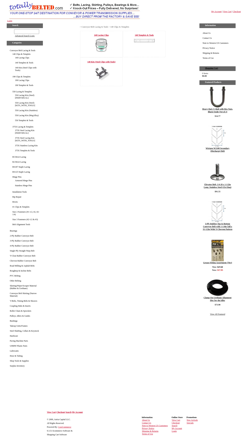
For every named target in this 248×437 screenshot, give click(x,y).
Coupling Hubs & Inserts (20, 306)
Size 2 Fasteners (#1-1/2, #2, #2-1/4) (25, 213)
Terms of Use (208, 58)
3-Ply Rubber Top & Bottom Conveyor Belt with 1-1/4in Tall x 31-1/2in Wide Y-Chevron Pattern (217, 226)
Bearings (13, 231)
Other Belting (15, 281)
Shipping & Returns (211, 53)
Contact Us (207, 38)
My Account (216, 11)
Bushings (14, 321)
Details (218, 120)
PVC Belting (15, 276)
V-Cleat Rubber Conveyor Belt (22, 256)
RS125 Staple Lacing (21, 172)
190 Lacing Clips (22, 80)
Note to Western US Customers (215, 43)
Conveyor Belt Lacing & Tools (22, 50)
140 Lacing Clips (22, 57)
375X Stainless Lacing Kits (26, 145)
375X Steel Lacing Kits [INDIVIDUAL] (24, 131)
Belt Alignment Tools (21, 224)
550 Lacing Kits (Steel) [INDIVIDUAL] (24, 96)
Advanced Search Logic (25, 36)
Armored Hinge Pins (23, 180)
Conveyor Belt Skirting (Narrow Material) (23, 294)
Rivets (15, 202)
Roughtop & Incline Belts (20, 271)
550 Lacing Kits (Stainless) (26, 110)
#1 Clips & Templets (20, 207)
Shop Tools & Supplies (19, 361)
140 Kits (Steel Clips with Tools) (26, 68)
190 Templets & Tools (24, 85)
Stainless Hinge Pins (23, 185)
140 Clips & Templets (21, 54)
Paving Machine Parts (19, 341)
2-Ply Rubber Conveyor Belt (22, 236)
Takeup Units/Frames (19, 326)
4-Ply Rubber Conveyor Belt (22, 246)
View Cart (227, 11)
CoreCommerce (64, 427)
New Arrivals (192, 420)
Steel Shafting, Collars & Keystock (24, 331)
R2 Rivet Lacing (19, 162)
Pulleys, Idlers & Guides (20, 316)
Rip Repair (16, 197)
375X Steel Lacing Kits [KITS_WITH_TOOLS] (25, 139)
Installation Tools (19, 192)
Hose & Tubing (16, 356)
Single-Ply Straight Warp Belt (22, 251)
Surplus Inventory (17, 366)
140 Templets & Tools (24, 62)
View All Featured (217, 314)
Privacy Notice (209, 48)
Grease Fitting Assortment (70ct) (217, 262)
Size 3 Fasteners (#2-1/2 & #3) (25, 219)
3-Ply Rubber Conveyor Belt (22, 241)
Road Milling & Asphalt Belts (22, 266)
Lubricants (14, 351)
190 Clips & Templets (21, 76)
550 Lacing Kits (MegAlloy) (27, 115)
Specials (190, 423)
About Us (206, 33)
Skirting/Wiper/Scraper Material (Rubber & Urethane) (23, 287)
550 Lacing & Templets (22, 91)
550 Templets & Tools (24, 120)
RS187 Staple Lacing (21, 167)
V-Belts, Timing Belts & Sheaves (23, 301)
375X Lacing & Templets (22, 127)
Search (68, 412)
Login (9, 21)
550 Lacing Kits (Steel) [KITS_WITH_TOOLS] (25, 104)
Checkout (237, 11)
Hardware (14, 336)
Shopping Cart (211, 68)
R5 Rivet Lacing (19, 157)
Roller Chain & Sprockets (20, 311)
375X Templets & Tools (25, 150)
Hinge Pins (17, 177)
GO (11, 31)
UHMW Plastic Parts (18, 346)
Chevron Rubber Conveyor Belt (23, 261)
